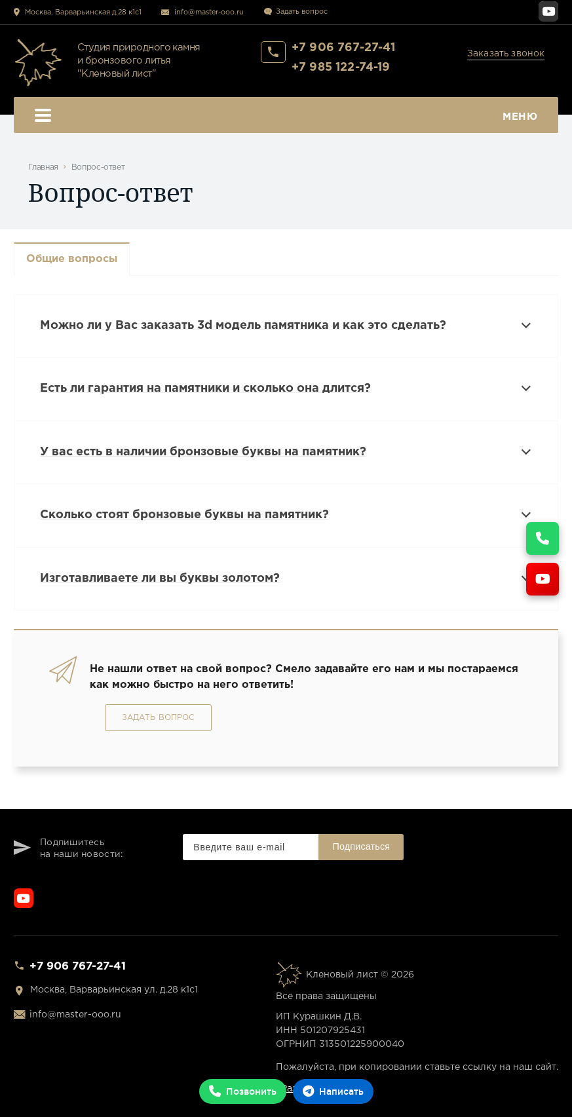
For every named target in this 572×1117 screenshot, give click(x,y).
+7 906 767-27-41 (344, 48)
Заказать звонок (506, 54)
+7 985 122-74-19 (341, 67)
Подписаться (361, 846)
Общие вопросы (71, 259)
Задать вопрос (302, 12)
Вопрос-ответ (98, 167)
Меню (286, 117)
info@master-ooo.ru (209, 12)
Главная (43, 167)
